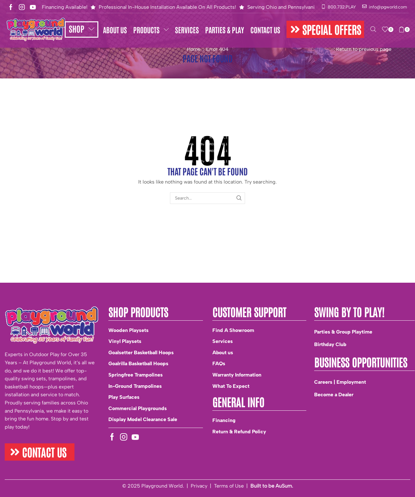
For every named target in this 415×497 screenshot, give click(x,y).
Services (222, 341)
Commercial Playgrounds (137, 408)
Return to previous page (363, 49)
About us (222, 352)
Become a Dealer (333, 395)
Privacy (199, 486)
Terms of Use (229, 486)
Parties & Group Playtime (343, 332)
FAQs (218, 363)
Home (193, 49)
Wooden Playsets (128, 330)
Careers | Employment (340, 382)
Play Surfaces (123, 397)
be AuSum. (280, 486)
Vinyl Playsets (124, 341)
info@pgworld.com (388, 7)
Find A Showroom (233, 330)
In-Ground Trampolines (135, 386)
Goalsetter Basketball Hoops (141, 352)
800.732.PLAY (342, 7)
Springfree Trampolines (135, 375)
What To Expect (230, 386)
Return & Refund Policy (239, 432)
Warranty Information (236, 375)
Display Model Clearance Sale (142, 419)
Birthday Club (330, 344)
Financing (224, 420)
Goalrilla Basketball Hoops (138, 363)
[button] (325, 29)
